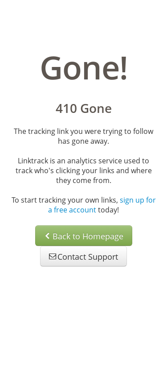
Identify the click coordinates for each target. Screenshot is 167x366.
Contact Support (83, 256)
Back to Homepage (83, 236)
